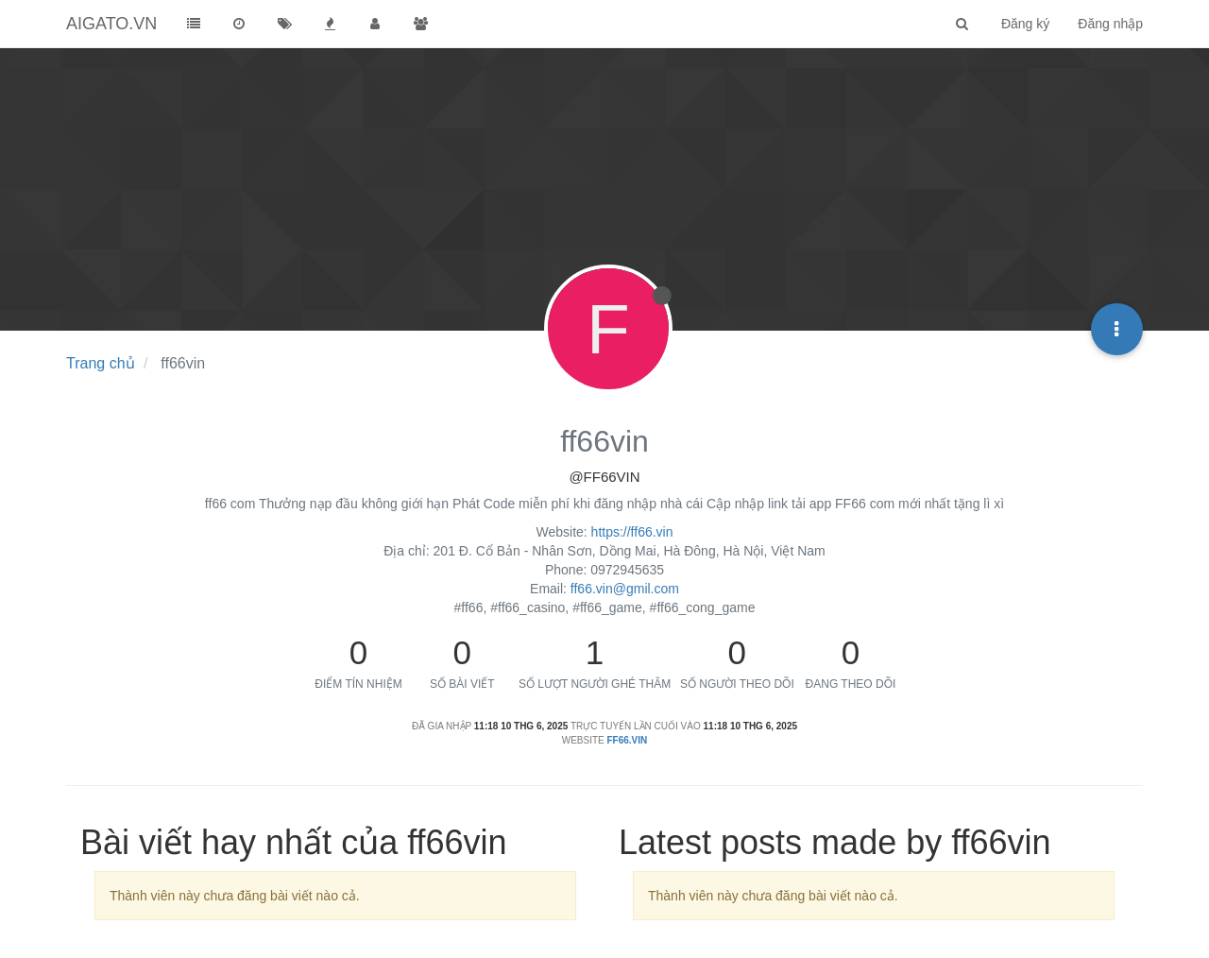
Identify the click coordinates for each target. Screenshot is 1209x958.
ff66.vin (627, 740)
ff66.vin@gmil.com (624, 588)
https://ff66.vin (632, 531)
